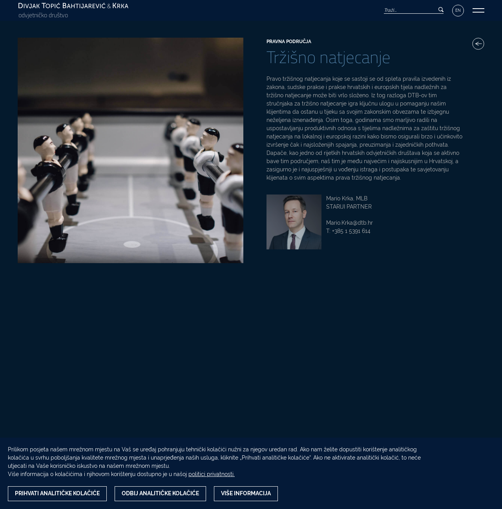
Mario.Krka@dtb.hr (349, 223)
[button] (478, 10)
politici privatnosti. (211, 474)
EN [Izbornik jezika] (458, 10)
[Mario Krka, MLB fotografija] (294, 222)
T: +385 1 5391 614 (348, 231)
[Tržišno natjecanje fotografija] (130, 150)
